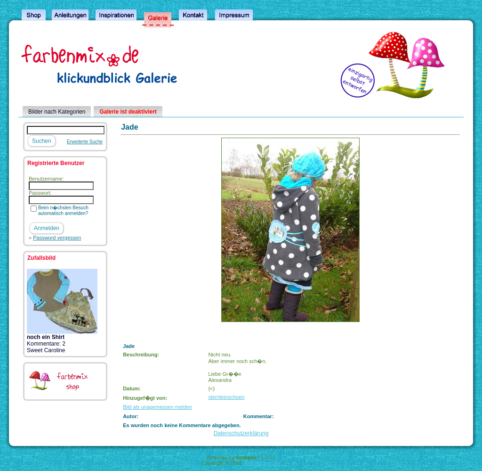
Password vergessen (57, 237)
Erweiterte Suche (85, 141)
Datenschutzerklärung (241, 433)
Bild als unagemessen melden (157, 407)
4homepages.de (262, 463)
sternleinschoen (226, 397)
